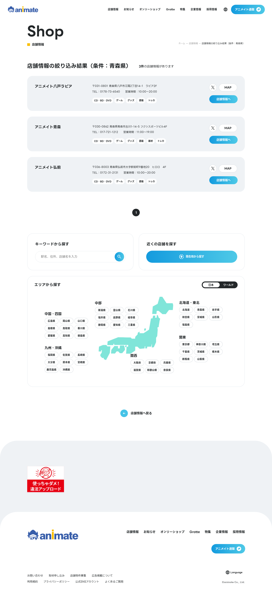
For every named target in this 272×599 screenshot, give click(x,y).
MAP (228, 87)
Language (236, 572)
